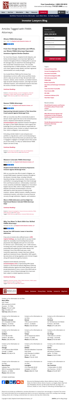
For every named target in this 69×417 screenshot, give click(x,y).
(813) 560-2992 (33, 339)
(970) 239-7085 (11, 325)
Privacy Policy (42, 291)
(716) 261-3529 (33, 357)
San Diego (50, 334)
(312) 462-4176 (11, 353)
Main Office (5, 300)
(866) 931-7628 (33, 371)
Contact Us (43, 12)
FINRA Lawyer (17, 212)
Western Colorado (7, 320)
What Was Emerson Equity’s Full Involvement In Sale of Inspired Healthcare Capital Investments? (53, 115)
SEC (46, 93)
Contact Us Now (55, 59)
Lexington (28, 365)
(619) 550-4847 (56, 339)
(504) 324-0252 (11, 373)
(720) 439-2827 (33, 325)
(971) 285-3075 (56, 325)
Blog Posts (64, 291)
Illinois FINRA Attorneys (13, 39)
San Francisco (51, 365)
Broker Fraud (49, 82)
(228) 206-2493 (11, 339)
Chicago (4, 347)
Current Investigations (23, 93)
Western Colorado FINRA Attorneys (17, 160)
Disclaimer (33, 291)
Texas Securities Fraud (52, 88)
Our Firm (10, 12)
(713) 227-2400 (11, 308)
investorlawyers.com (10, 122)
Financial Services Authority (26, 211)
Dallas (49, 347)
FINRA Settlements (8, 282)
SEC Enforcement (50, 78)
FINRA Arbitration (18, 94)
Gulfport (4, 334)
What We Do (19, 12)
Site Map (49, 291)
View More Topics (49, 97)
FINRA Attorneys (28, 94)
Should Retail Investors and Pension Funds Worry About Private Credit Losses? (54, 106)
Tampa (27, 334)
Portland (50, 320)
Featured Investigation (13, 211)
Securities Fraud (12, 151)
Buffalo (27, 347)
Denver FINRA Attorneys (13, 103)
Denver (27, 320)
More (62, 12)
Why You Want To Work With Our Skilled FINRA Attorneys (19, 222)
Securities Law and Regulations (26, 151)
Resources (34, 12)
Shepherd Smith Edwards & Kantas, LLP (22, 398)
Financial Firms (50, 69)
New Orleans (6, 365)
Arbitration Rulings (12, 93)
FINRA (11, 94)
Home (3, 12)
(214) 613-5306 (56, 355)
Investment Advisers (51, 95)
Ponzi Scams (49, 91)
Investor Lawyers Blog (15, 5)
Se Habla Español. (53, 16)
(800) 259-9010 (61, 4)
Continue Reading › (10, 89)
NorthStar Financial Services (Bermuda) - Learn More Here (28, 16)
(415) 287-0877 (56, 371)
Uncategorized (18, 282)
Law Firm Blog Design (59, 398)
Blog (27, 12)
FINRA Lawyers (21, 283)
